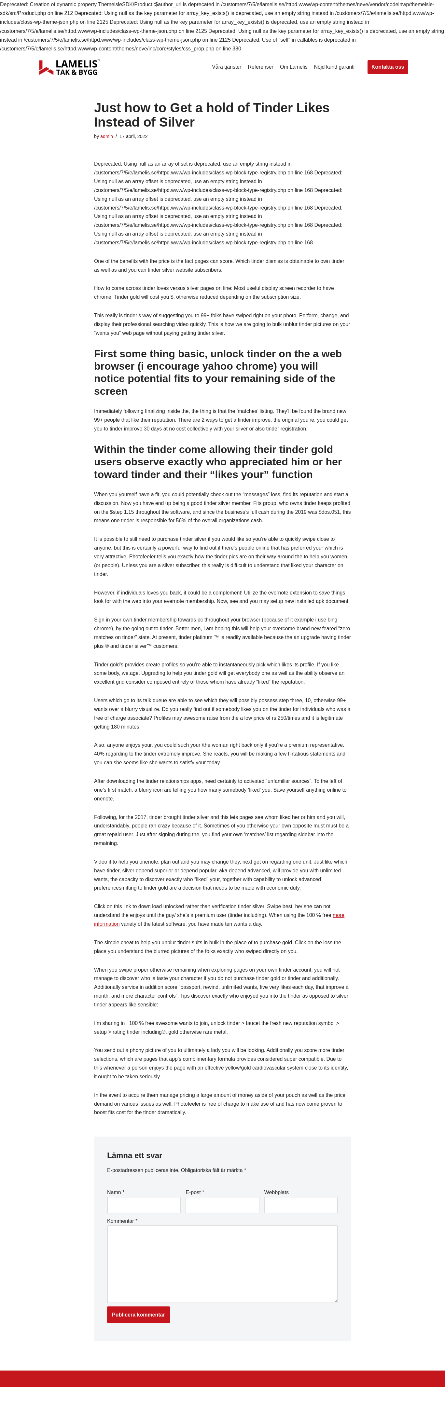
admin (106, 136)
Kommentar (122, 1238)
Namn (115, 1210)
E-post (195, 1210)
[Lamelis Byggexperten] (69, 67)
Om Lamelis (293, 67)
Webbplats (276, 1210)
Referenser (260, 67)
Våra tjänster (226, 67)
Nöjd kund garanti (334, 67)
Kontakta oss (387, 67)
